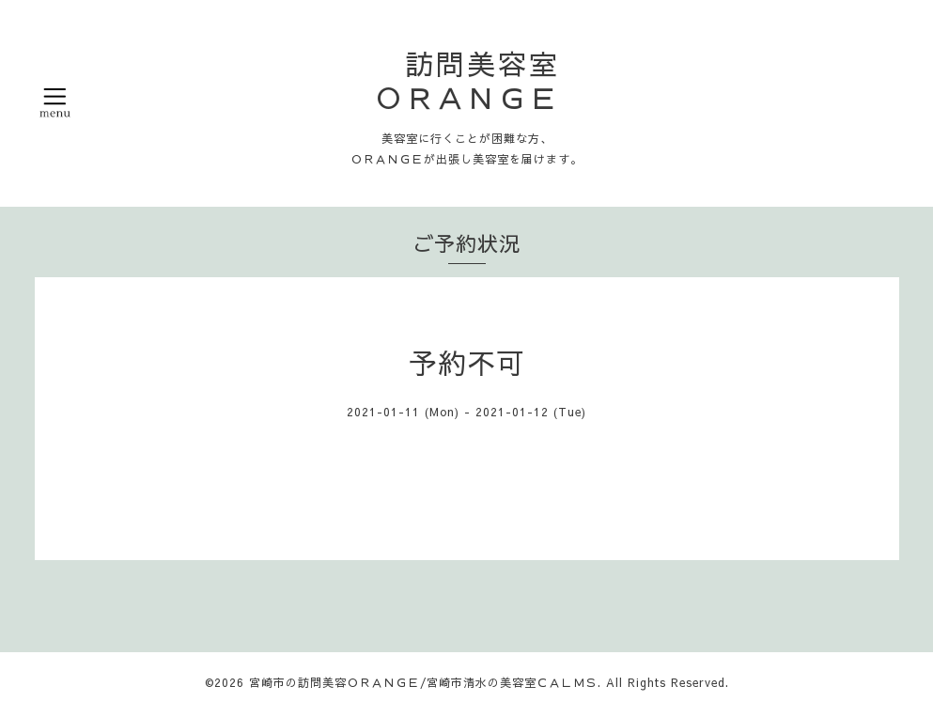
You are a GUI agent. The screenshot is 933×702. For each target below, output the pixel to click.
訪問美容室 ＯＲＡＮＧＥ (482, 80)
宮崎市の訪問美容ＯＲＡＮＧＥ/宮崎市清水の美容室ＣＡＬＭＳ (423, 682)
